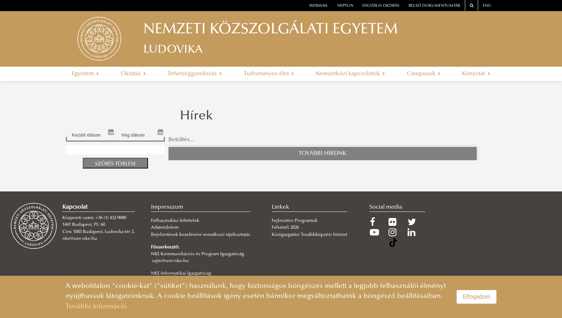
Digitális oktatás (380, 6)
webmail (318, 6)
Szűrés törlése (115, 164)
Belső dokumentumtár (434, 6)
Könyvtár (476, 74)
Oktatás (133, 74)
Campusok (423, 74)
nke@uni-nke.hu (79, 239)
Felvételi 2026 (285, 228)
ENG (487, 6)
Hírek (196, 116)
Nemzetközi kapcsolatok (350, 74)
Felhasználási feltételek (175, 221)
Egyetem (85, 74)
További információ (96, 306)
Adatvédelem (164, 228)
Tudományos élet (269, 74)
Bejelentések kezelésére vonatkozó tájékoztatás (200, 235)
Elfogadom (476, 297)
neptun (345, 6)
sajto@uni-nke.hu (170, 261)
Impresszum (167, 207)
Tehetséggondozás (194, 74)
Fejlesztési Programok (295, 221)
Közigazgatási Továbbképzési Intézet (309, 235)
